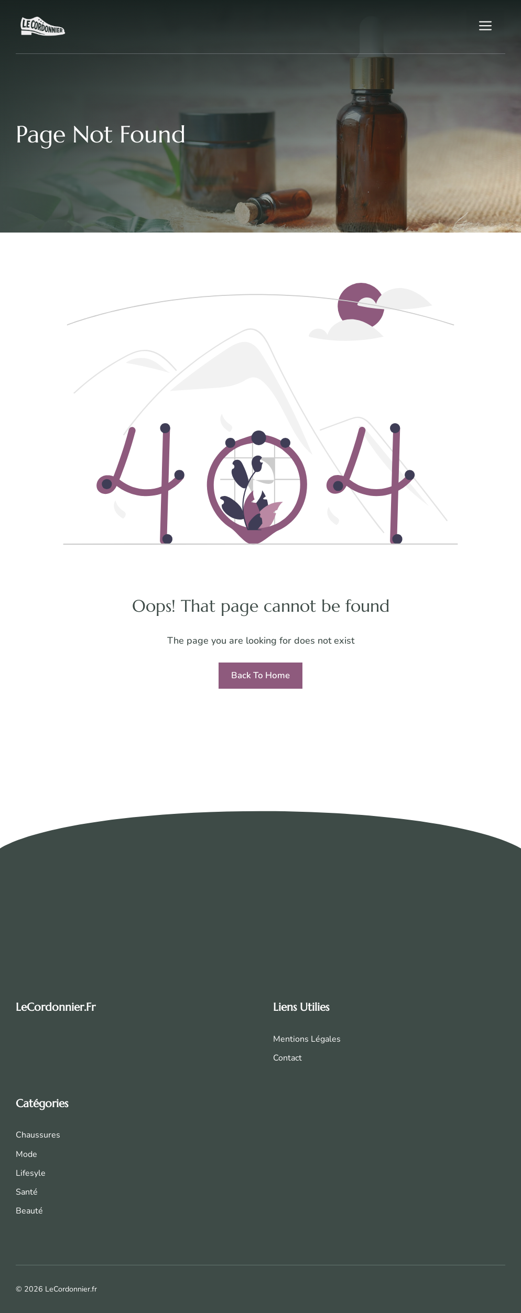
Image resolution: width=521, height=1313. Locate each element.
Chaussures (38, 1135)
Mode (26, 1154)
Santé (27, 1192)
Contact (287, 1058)
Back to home (260, 675)
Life (23, 1173)
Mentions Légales (307, 1039)
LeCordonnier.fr (55, 1007)
